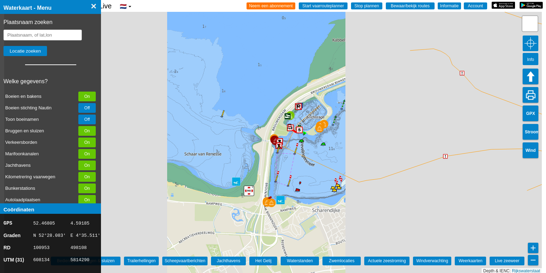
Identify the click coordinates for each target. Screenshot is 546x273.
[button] (319, 128)
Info (530, 59)
